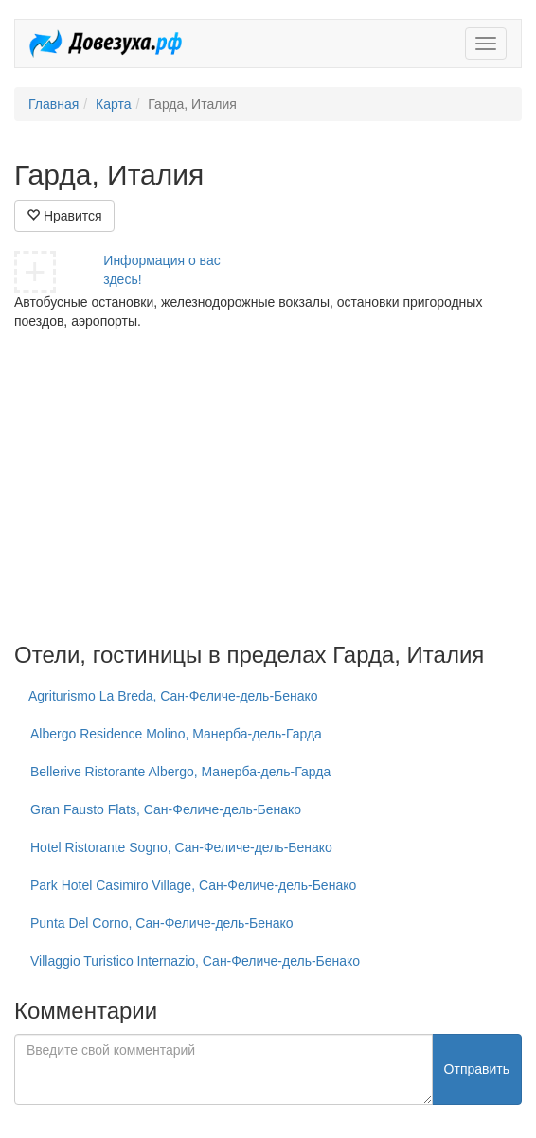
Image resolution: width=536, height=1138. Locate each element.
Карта (113, 104)
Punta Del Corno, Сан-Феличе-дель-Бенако (162, 923)
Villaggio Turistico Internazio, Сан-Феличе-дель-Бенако (195, 961)
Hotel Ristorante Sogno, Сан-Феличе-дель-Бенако (181, 847)
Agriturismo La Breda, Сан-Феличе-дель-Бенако (173, 695)
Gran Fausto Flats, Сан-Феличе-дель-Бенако (165, 809)
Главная (53, 104)
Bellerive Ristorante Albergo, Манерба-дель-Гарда (180, 771)
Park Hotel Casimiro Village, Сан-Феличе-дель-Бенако (193, 885)
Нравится (64, 215)
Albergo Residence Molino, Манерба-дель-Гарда (176, 733)
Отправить (476, 1068)
